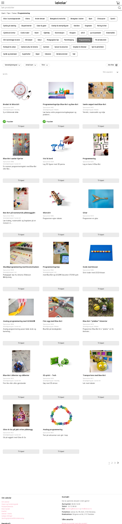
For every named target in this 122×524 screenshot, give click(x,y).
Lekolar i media (7, 514)
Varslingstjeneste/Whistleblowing (13, 518)
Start (3, 13)
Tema (14, 13)
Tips (8, 13)
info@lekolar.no (86, 509)
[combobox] (61, 7)
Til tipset (21, 126)
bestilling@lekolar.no (73, 509)
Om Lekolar (5, 502)
